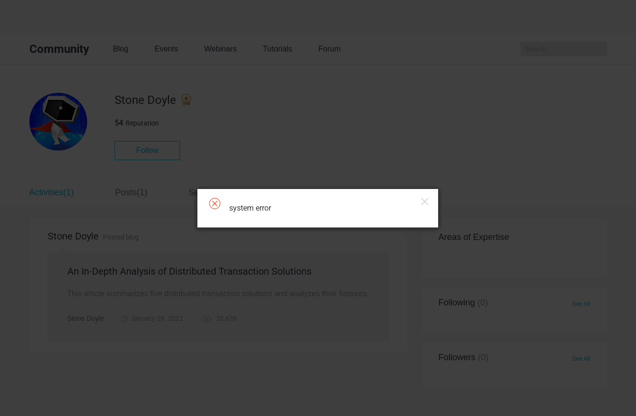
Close (424, 201)
